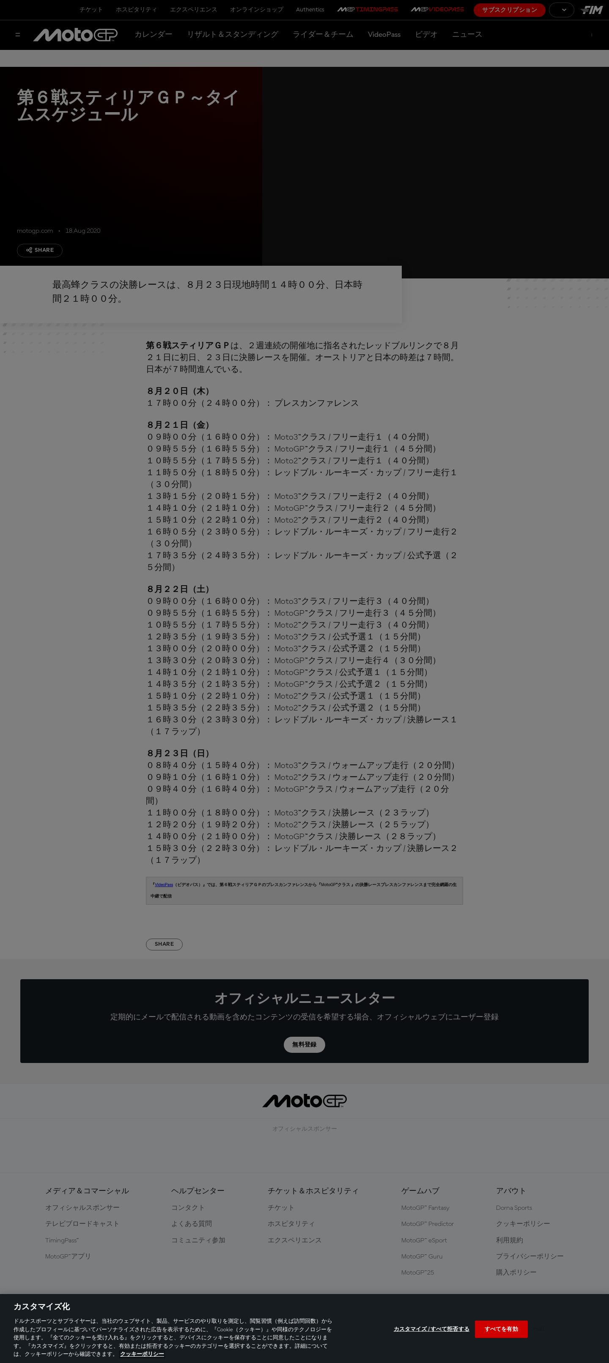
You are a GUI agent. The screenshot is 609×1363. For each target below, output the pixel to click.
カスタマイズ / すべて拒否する (431, 1329)
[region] (304, 1328)
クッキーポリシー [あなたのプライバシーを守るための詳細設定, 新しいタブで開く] (142, 1354)
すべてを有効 (501, 1329)
